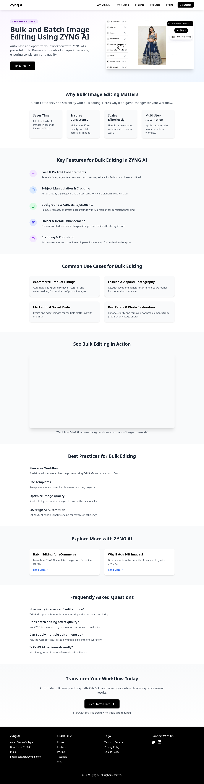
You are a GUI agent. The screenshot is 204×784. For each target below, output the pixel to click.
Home (60, 742)
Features (139, 4)
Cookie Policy (111, 752)
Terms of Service (113, 742)
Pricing (169, 4)
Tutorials (62, 756)
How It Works (122, 4)
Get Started (185, 4)
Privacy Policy (112, 747)
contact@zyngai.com (29, 756)
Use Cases (155, 4)
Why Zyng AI (103, 4)
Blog (59, 761)
